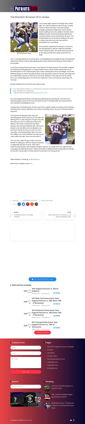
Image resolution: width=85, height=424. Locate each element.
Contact (50, 350)
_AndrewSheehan (34, 159)
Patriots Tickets (42, 332)
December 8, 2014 (41, 93)
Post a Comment (47, 200)
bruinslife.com (52, 368)
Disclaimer (51, 353)
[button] (19, 204)
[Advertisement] (42, 183)
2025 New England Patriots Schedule (60, 347)
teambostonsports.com (56, 359)
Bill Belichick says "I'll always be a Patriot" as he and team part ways (63, 405)
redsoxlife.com (52, 365)
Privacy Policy (52, 356)
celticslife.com (52, 362)
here (30, 163)
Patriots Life (27, 420)
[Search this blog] (25, 386)
